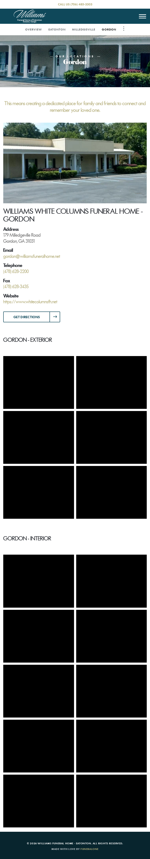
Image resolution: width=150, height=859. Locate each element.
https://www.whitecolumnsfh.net (30, 301)
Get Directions (26, 317)
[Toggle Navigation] (123, 28)
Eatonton (57, 29)
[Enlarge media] (75, 163)
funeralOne (90, 849)
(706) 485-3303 (81, 4)
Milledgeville (83, 29)
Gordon (109, 29)
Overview (33, 29)
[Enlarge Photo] (38, 382)
